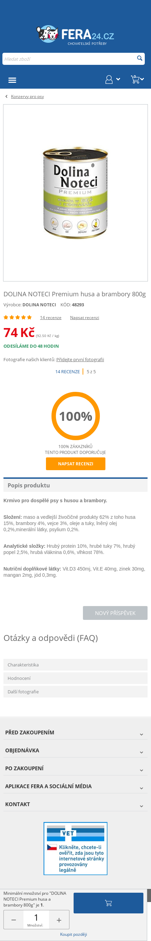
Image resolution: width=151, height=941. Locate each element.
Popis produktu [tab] (29, 485)
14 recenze (51, 317)
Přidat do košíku (108, 903)
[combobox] (73, 59)
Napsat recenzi (84, 317)
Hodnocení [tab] (19, 678)
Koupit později (73, 934)
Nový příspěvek (115, 613)
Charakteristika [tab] (23, 665)
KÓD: (65, 304)
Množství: (35, 925)
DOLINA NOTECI (39, 305)
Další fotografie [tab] (23, 692)
